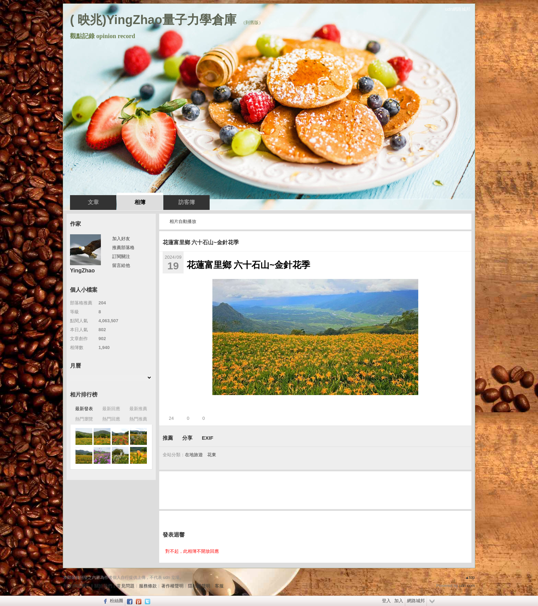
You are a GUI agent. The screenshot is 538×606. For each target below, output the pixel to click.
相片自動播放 (182, 221)
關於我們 (103, 585)
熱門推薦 (138, 419)
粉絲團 (116, 600)
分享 (187, 438)
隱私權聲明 (199, 585)
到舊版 (252, 22)
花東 (211, 454)
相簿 (139, 202)
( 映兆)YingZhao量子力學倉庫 (153, 20)
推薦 (168, 438)
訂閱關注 (121, 256)
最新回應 (111, 408)
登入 (386, 600)
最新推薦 (138, 408)
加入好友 (121, 238)
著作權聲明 (172, 585)
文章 (93, 202)
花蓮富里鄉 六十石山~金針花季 (201, 242)
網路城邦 (416, 600)
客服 (219, 585)
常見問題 (125, 585)
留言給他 (121, 265)
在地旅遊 (194, 454)
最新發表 (84, 408)
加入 (398, 600)
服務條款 (148, 585)
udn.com (467, 585)
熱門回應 (111, 419)
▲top (470, 577)
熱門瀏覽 (84, 419)
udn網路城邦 (457, 9)
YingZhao (82, 270)
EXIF (207, 438)
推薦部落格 (123, 247)
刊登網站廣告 (76, 585)
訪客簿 (186, 202)
